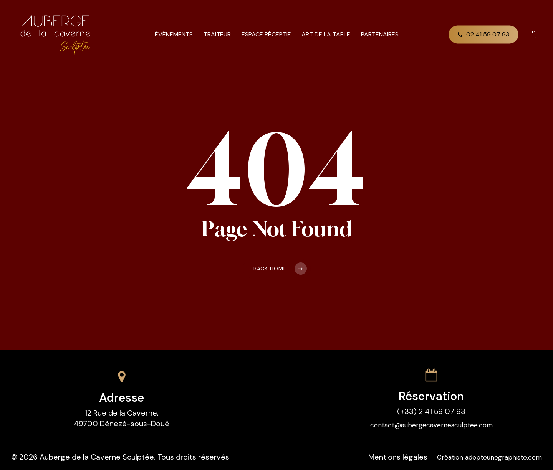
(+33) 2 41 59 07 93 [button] (431, 411)
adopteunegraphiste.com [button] (503, 457)
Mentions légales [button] (397, 457)
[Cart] (533, 34)
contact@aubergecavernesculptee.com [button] (431, 425)
